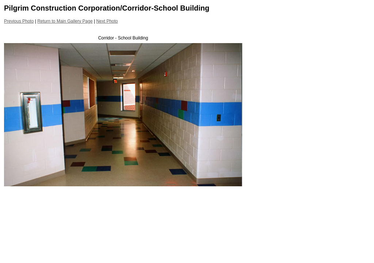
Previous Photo (19, 21)
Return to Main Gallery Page (64, 21)
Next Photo (107, 21)
